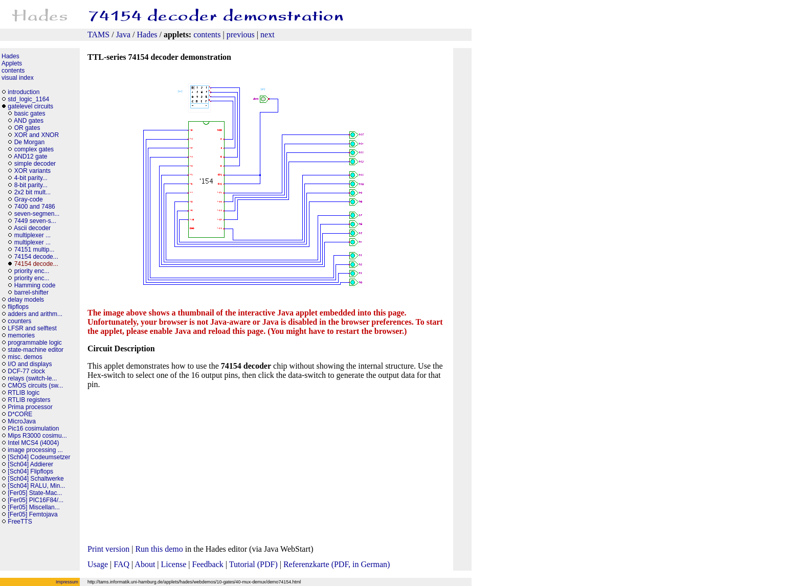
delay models (26, 299)
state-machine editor (35, 349)
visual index (18, 77)
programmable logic (34, 342)
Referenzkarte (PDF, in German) (336, 564)
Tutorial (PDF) (253, 564)
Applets (12, 63)
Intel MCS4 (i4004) (33, 442)
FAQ (121, 564)
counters (19, 321)
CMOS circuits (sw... (35, 385)
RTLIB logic (23, 392)
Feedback (208, 564)
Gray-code (29, 199)
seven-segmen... (37, 213)
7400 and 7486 (34, 206)
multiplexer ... (32, 235)
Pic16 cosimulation (33, 428)
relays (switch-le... (32, 378)
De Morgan (29, 142)
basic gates (30, 113)
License (174, 564)
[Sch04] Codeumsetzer (39, 457)
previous (241, 34)
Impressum (67, 581)
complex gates (34, 149)
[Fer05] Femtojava (32, 514)
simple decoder (35, 163)
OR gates (27, 127)
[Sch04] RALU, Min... (36, 485)
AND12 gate (30, 156)
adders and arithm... (35, 314)
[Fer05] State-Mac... (35, 493)
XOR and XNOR (36, 135)
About (145, 564)
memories (21, 335)
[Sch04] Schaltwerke (35, 478)
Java (123, 34)
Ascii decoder (32, 228)
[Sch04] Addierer (30, 464)
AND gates (28, 120)
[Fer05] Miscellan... (33, 507)
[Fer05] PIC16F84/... (35, 500)
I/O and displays (30, 364)
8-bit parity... (31, 185)
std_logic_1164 (28, 99)
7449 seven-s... (35, 220)
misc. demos (25, 356)
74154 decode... (36, 256)
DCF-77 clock (26, 371)
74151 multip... (34, 249)
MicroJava (22, 421)
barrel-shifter (31, 292)
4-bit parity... (31, 178)
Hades (147, 34)
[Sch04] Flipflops (30, 471)
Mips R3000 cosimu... (37, 435)
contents (206, 34)
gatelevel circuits (30, 106)
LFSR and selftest (32, 328)
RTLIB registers (29, 399)
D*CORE (20, 414)
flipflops (18, 306)
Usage (97, 564)
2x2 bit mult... (32, 192)
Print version (108, 549)
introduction (23, 92)
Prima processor (30, 407)
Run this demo (159, 549)
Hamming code (35, 285)
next (267, 34)
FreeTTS (20, 521)
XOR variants (32, 170)
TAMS (98, 34)
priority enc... (32, 271)
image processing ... (35, 450)
